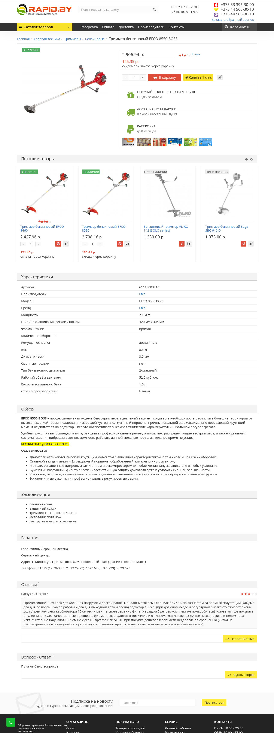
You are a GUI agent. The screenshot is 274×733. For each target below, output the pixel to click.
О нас (70, 728)
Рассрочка (89, 27)
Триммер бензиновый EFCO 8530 (103, 228)
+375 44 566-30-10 (237, 9)
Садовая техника (47, 39)
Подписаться (214, 702)
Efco (142, 308)
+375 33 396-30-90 (237, 4)
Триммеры (72, 39)
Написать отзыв (240, 639)
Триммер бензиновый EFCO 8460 (42, 228)
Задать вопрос (241, 675)
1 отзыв (196, 54)
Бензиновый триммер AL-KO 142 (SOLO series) (166, 228)
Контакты (177, 27)
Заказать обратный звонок (233, 19)
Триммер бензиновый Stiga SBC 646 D (226, 228)
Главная (23, 39)
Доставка (126, 27)
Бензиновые (95, 39)
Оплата (108, 27)
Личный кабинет (178, 728)
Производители (151, 27)
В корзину (164, 77)
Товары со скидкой (130, 728)
